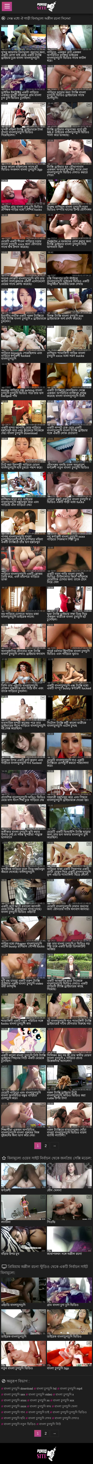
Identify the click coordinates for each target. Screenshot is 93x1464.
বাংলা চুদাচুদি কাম (40, 1406)
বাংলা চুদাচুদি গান (14, 1412)
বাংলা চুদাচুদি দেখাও (67, 1418)
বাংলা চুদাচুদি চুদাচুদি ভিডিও (70, 1412)
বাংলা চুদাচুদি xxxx (15, 1406)
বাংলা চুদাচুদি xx (40, 1400)
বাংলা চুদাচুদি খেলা (65, 1406)
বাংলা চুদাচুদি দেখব (39, 1418)
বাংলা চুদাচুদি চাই (38, 1412)
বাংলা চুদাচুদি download (18, 1388)
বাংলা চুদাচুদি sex (14, 1394)
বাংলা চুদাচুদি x (65, 1394)
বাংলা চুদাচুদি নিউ (50, 1424)
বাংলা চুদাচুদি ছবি (14, 1418)
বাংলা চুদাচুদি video (40, 1394)
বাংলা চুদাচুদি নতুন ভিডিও (20, 1424)
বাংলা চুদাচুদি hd (46, 1388)
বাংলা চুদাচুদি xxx (63, 1400)
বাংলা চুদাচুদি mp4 (71, 1388)
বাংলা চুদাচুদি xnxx (15, 1400)
